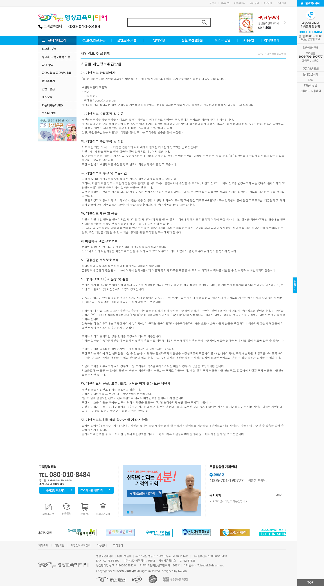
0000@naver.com (106, 100)
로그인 (212, 3)
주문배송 (267, 3)
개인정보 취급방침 (276, 54)
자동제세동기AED (57, 105)
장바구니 (254, 3)
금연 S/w (57, 65)
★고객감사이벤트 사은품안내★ (230, 501)
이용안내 (102, 545)
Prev (233, 22)
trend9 (182, 571)
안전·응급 (57, 89)
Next (285, 22)
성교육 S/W (57, 49)
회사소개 (43, 545)
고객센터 (281, 3)
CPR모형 (57, 97)
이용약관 (59, 545)
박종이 (151, 561)
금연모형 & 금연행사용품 (57, 73)
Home (260, 54)
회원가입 (225, 3)
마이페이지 (239, 3)
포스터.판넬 (57, 113)
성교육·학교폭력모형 (57, 57)
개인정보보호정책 (80, 545)
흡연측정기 (57, 81)
